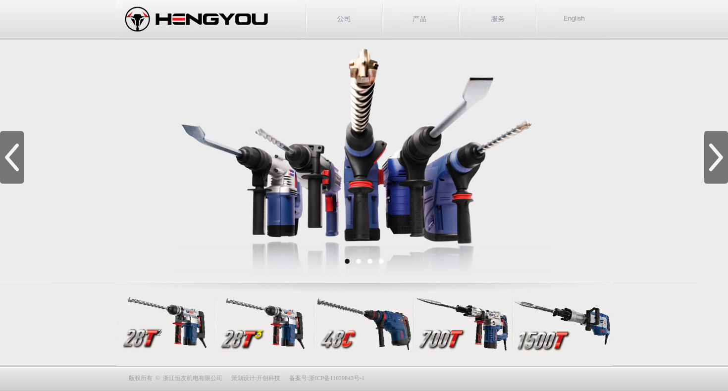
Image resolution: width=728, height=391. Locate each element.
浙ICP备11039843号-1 (336, 378)
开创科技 (268, 378)
